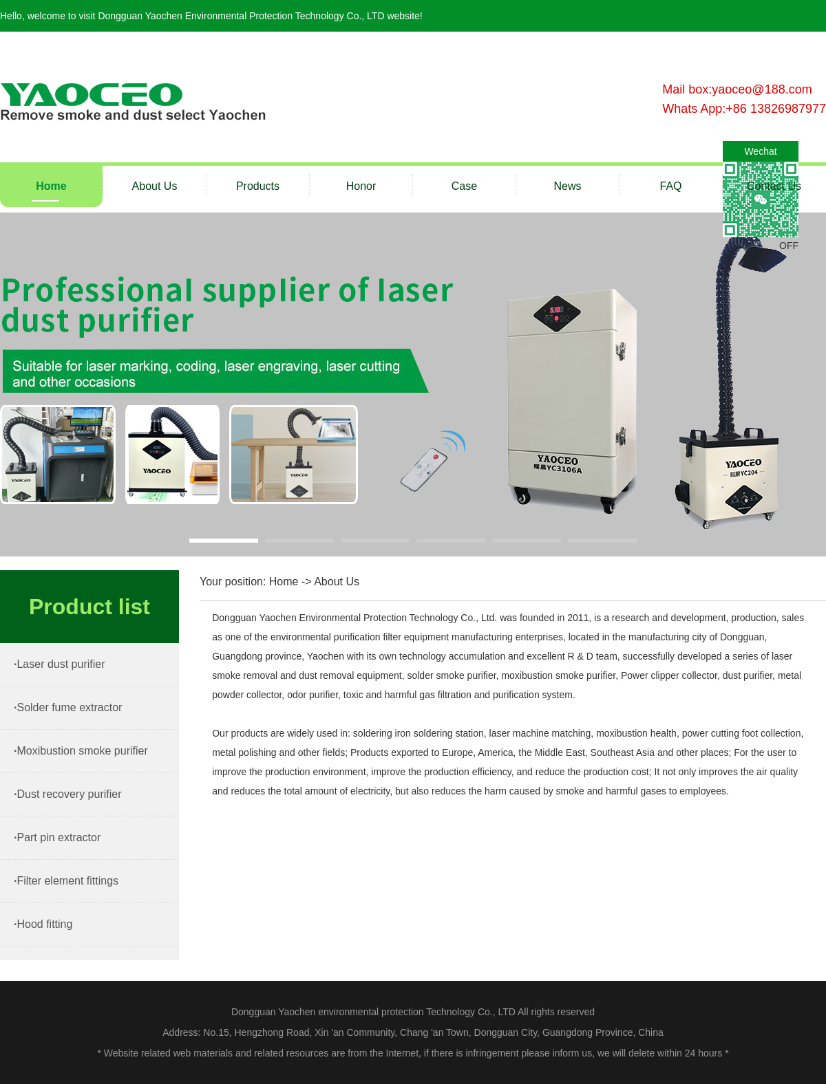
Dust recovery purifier (69, 794)
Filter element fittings (67, 881)
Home (51, 186)
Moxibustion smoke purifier (82, 751)
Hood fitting (44, 924)
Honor (361, 186)
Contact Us (774, 186)
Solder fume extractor (69, 707)
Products (257, 186)
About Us (155, 186)
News (567, 186)
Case (464, 186)
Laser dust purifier (61, 664)
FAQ (670, 186)
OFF (788, 245)
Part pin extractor (58, 837)
